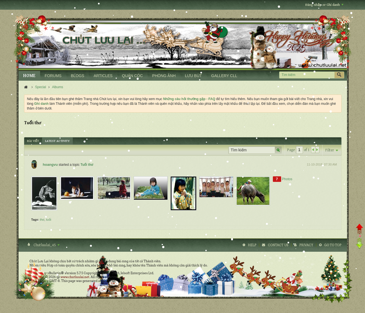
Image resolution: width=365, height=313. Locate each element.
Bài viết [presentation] (33, 141)
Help (252, 245)
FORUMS (53, 75)
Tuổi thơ (87, 165)
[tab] (33, 141)
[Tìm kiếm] (306, 75)
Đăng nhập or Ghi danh (324, 5)
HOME (29, 75)
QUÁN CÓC (132, 75)
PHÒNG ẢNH (163, 75)
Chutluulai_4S (46, 245)
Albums (57, 87)
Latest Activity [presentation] (57, 141)
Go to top (332, 245)
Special (40, 87)
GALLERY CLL (224, 75)
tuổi (48, 219)
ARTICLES (103, 75)
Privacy (306, 245)
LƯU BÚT (193, 75)
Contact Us (278, 245)
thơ (42, 219)
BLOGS (77, 75)
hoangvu (50, 164)
